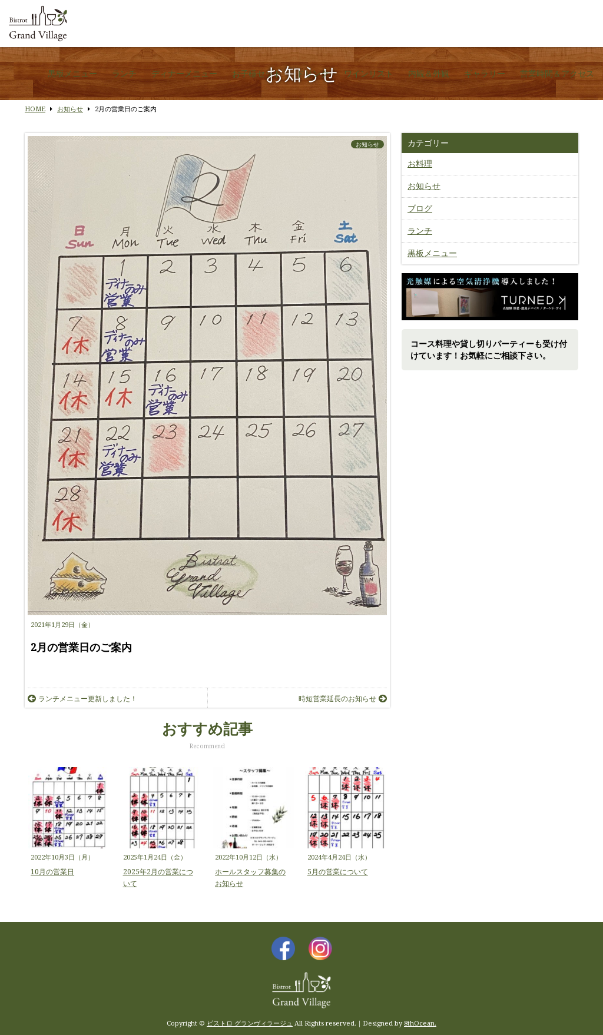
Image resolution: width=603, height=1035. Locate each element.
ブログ (419, 208)
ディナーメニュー (184, 73)
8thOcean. (420, 1023)
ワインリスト (368, 73)
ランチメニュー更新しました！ (82, 699)
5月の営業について (337, 872)
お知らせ (367, 144)
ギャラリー (484, 73)
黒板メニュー (72, 73)
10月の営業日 (52, 872)
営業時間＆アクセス (557, 73)
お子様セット (256, 73)
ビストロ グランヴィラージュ (250, 1023)
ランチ (124, 73)
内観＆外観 (428, 73)
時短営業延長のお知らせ (343, 699)
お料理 (419, 163)
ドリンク (312, 73)
